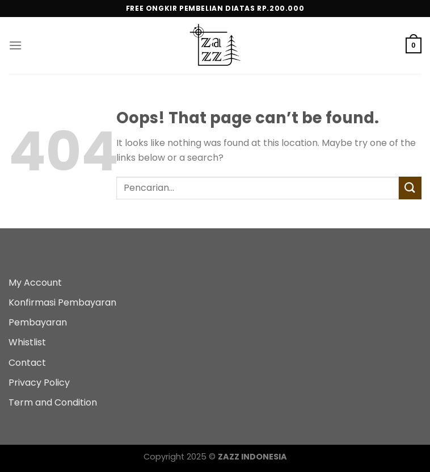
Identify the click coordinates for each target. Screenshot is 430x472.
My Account (35, 282)
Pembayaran (38, 322)
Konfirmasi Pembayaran (62, 302)
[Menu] (15, 45)
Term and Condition (53, 402)
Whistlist (27, 342)
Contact (27, 362)
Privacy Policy (39, 382)
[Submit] (410, 188)
